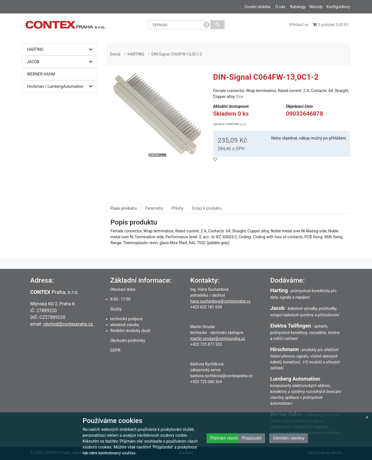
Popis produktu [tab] (123, 208)
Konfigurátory (338, 6)
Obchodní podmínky (127, 340)
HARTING (61, 49)
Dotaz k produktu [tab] (207, 208)
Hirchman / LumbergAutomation (61, 86)
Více (239, 96)
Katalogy (297, 6)
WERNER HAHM (41, 74)
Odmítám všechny (288, 438)
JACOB (61, 62)
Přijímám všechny (225, 438)
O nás (280, 6)
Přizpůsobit (252, 438)
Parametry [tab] (154, 208)
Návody (316, 6)
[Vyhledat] (217, 24)
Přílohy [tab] (178, 208)
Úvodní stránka (258, 6)
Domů (115, 54)
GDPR (115, 350)
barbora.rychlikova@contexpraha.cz (221, 376)
